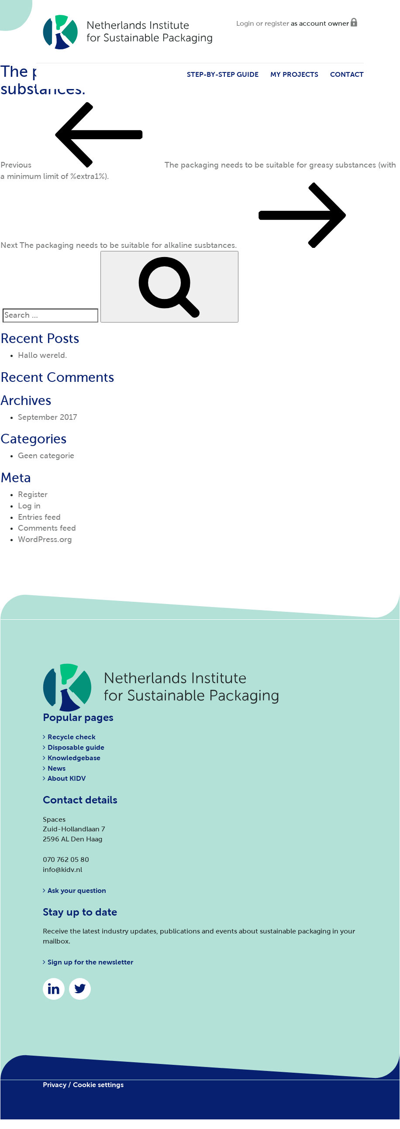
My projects (294, 74)
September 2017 (47, 417)
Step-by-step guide (223, 74)
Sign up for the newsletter (90, 962)
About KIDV (67, 778)
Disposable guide (76, 747)
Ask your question (77, 890)
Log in (29, 505)
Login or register (262, 23)
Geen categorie (46, 455)
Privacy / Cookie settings (83, 1084)
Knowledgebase (74, 758)
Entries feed (39, 517)
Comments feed (47, 528)
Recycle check (72, 737)
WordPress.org (45, 539)
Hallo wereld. (42, 355)
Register (33, 494)
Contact (347, 74)
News (57, 768)
